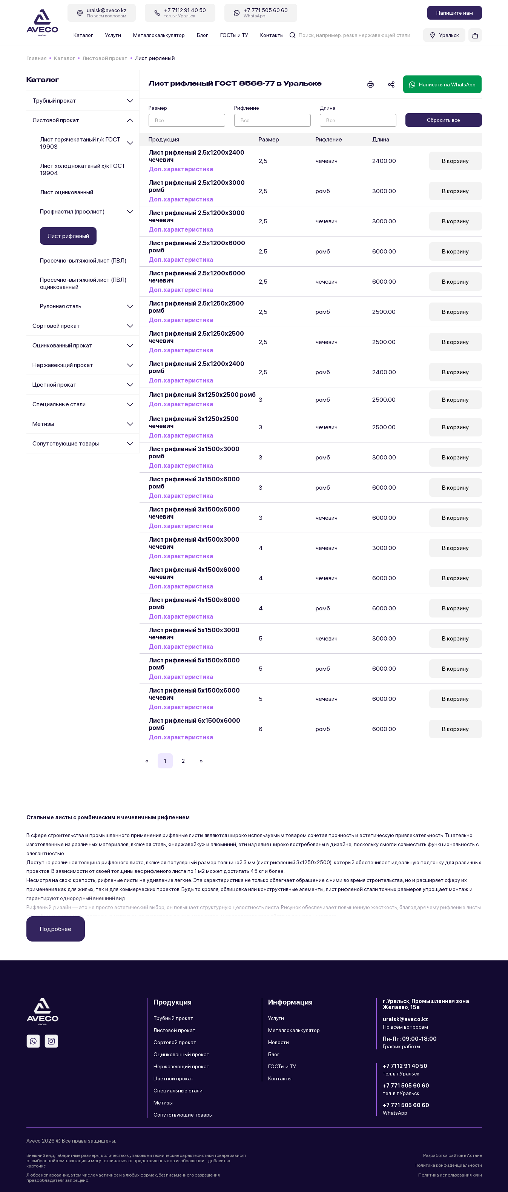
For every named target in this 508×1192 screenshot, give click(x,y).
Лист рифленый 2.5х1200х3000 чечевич (197, 216)
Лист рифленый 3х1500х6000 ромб (194, 483)
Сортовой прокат (56, 325)
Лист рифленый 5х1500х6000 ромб (194, 664)
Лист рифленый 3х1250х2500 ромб (202, 395)
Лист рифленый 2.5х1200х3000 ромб (197, 186)
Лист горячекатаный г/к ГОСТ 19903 (80, 143)
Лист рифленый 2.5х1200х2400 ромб (196, 367)
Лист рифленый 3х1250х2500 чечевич (194, 422)
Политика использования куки (450, 1175)
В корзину (455, 160)
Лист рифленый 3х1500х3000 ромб (194, 452)
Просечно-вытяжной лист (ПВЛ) (83, 260)
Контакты (272, 35)
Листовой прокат (105, 58)
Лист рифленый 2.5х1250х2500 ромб (196, 307)
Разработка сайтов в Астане (452, 1155)
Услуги (113, 35)
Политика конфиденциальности (448, 1165)
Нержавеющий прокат (62, 365)
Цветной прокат (54, 384)
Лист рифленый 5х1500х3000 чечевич (194, 634)
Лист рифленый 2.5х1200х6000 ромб (197, 247)
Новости (278, 1042)
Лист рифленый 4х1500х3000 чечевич (194, 543)
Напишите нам (454, 13)
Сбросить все (443, 120)
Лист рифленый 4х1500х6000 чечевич (194, 573)
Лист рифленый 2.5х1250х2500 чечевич (196, 337)
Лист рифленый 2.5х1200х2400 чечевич (196, 156)
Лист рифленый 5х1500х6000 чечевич (194, 694)
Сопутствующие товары (65, 443)
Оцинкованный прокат (62, 345)
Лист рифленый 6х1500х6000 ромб (194, 724)
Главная (36, 58)
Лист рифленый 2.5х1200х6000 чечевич (197, 277)
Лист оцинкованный (66, 192)
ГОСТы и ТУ (234, 35)
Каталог (83, 35)
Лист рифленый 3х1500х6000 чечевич (194, 513)
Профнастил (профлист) (72, 211)
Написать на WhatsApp (442, 84)
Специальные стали (59, 404)
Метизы (43, 423)
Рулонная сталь (60, 306)
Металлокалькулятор (159, 35)
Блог (202, 35)
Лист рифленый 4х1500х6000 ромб (194, 603)
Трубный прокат (54, 100)
